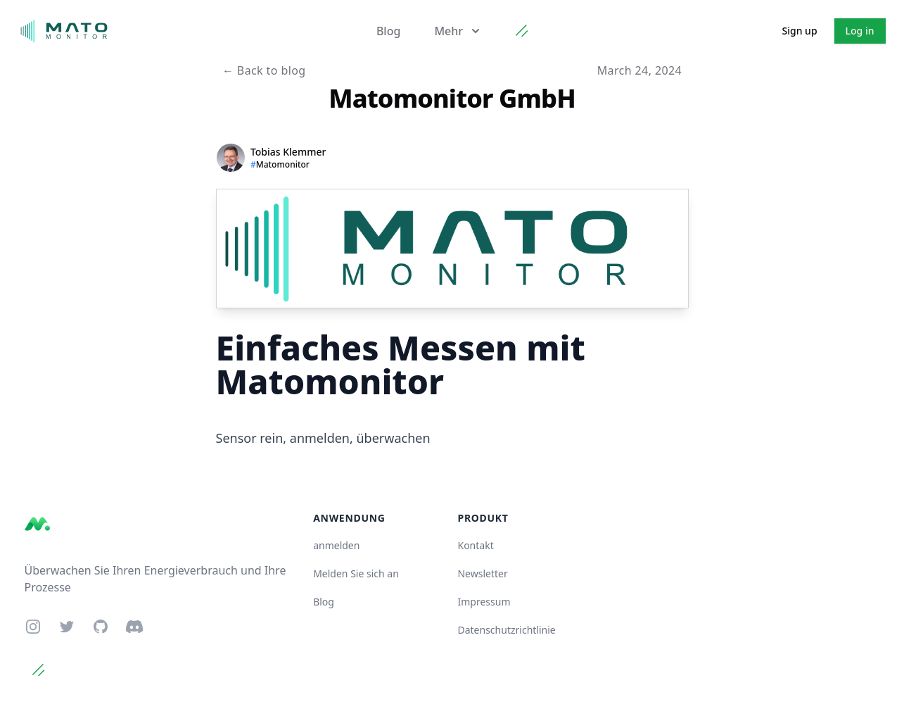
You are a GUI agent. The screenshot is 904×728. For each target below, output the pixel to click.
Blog (388, 31)
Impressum (483, 601)
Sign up (799, 30)
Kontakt (475, 545)
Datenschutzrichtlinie (506, 629)
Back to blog (264, 70)
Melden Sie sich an (356, 573)
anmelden (336, 545)
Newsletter (482, 573)
